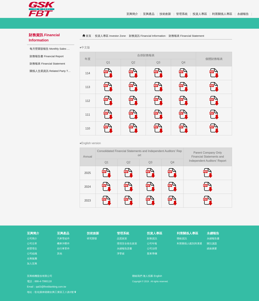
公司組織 (32, 253)
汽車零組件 (63, 238)
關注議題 (212, 243)
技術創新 (165, 13)
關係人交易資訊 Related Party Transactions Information (52, 70)
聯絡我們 (137, 275)
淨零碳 (120, 253)
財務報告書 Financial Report (46, 56)
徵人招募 (148, 275)
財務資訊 (152, 238)
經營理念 (32, 248)
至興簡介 (132, 13)
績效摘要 (212, 248)
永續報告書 (213, 238)
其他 (59, 253)
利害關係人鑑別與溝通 (189, 243)
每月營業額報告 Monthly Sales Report (52, 48)
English (158, 275)
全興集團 (32, 258)
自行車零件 (63, 248)
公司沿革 (32, 243)
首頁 (86, 35)
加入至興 (32, 263)
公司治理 (152, 248)
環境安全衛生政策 (127, 243)
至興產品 (149, 13)
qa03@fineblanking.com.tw (51, 286)
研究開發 (92, 238)
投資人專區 (200, 13)
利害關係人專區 (222, 13)
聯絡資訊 (182, 238)
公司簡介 (32, 238)
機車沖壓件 (63, 243)
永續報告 (243, 13)
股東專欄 (152, 253)
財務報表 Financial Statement (47, 63)
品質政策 (122, 238)
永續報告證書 (124, 248)
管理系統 (182, 13)
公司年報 (152, 243)
